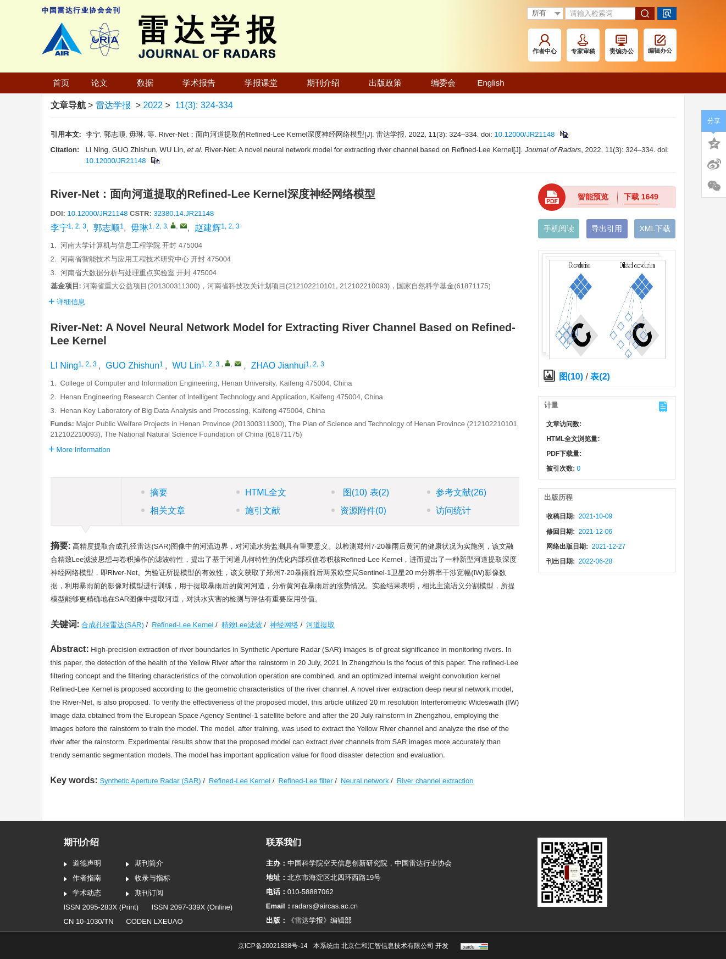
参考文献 (456, 492)
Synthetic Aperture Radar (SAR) (150, 781)
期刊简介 (144, 864)
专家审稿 (583, 44)
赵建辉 (208, 227)
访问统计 (449, 510)
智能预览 (593, 196)
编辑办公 (660, 44)
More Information (79, 449)
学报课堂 (265, 82)
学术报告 (202, 82)
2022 (153, 105)
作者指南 (82, 879)
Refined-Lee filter (306, 781)
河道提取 (320, 625)
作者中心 (545, 44)
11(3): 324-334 (204, 105)
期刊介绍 (327, 82)
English (491, 82)
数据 (148, 82)
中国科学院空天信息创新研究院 (337, 863)
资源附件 (358, 510)
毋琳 (139, 227)
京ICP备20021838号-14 (273, 946)
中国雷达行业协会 (423, 863)
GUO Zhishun (132, 365)
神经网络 (284, 625)
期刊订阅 (144, 894)
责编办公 (621, 44)
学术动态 (82, 894)
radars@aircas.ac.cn (325, 906)
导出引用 (606, 228)
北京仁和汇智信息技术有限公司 (387, 946)
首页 (61, 82)
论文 (103, 82)
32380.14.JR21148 (183, 213)
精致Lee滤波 (241, 625)
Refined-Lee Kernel (182, 625)
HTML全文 (261, 492)
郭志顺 (106, 227)
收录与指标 (148, 879)
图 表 (360, 492)
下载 (641, 196)
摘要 (154, 492)
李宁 (59, 227)
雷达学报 (113, 105)
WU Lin (186, 365)
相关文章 (163, 510)
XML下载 (654, 228)
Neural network (365, 781)
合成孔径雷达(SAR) (112, 625)
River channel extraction (435, 781)
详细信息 (66, 302)
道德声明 (82, 864)
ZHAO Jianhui (278, 365)
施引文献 (258, 510)
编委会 (443, 82)
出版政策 (389, 82)
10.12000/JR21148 (525, 134)
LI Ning (65, 365)
